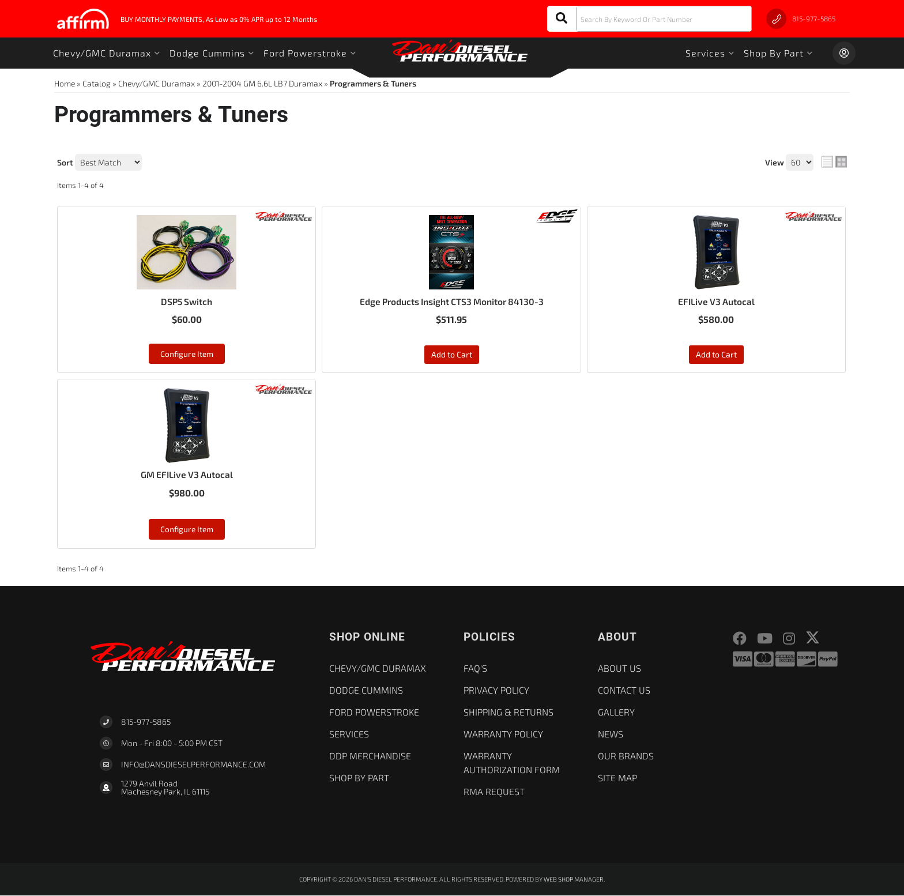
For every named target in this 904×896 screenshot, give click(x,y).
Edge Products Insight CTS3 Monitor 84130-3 (451, 301)
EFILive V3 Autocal (716, 301)
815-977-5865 (146, 722)
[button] (649, 19)
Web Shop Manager (574, 879)
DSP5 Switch (186, 301)
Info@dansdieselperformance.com (193, 765)
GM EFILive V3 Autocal (186, 474)
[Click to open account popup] (844, 53)
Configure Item (187, 354)
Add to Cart (451, 355)
